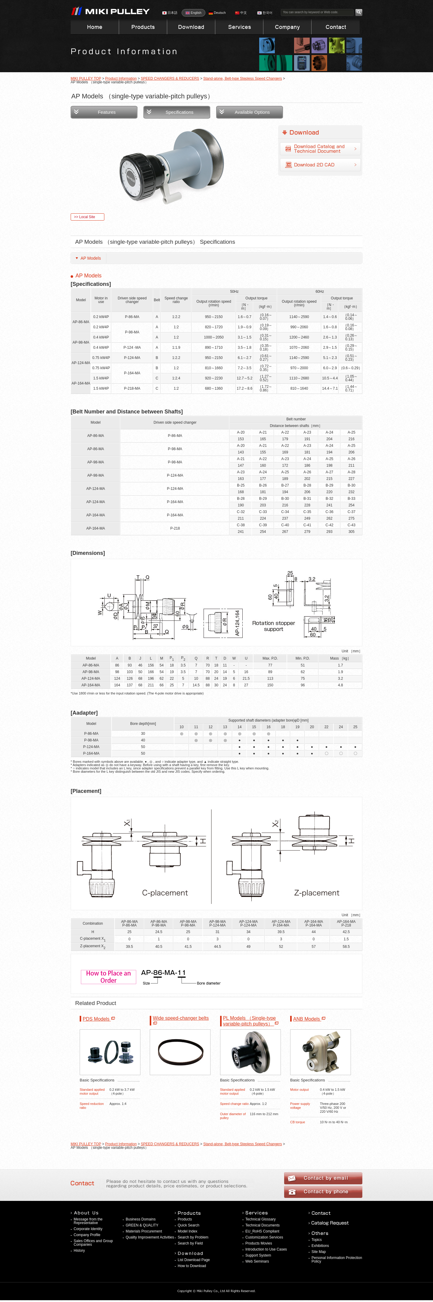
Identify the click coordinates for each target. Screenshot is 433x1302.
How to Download (192, 1266)
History (79, 1250)
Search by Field (190, 1243)
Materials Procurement (144, 1231)
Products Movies (258, 1243)
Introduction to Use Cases (266, 1249)
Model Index (187, 1231)
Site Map (319, 1252)
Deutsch (217, 12)
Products (185, 1219)
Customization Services (264, 1237)
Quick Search (188, 1225)
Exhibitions (320, 1246)
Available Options (252, 112)
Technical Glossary (260, 1219)
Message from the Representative (88, 1221)
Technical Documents (262, 1225)
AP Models (91, 258)
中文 (241, 12)
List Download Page (194, 1260)
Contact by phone (323, 1192)
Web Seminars (257, 1261)
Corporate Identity (88, 1229)
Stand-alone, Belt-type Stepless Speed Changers (242, 78)
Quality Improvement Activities (150, 1237)
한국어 (264, 12)
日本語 (169, 12)
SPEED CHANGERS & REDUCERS (170, 78)
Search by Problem (193, 1237)
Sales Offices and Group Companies (93, 1243)
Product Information (121, 78)
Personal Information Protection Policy (337, 1259)
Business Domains (140, 1219)
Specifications (180, 112)
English (193, 12)
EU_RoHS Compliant (262, 1231)
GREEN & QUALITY (142, 1225)
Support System (258, 1255)
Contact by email (323, 1178)
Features (106, 112)
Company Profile (87, 1235)
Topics (317, 1240)
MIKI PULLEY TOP (86, 78)
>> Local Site (84, 217)
